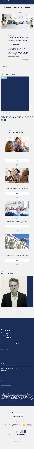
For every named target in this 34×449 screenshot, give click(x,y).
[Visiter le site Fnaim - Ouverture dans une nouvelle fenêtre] (24, 425)
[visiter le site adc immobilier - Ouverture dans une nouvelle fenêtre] (4, 425)
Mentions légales (16, 443)
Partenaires (21, 443)
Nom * (2, 347)
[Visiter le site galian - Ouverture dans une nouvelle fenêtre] (29, 425)
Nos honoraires (4, 443)
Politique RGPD (29, 443)
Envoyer (6, 387)
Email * (2, 358)
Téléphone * (3, 363)
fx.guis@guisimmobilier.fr (9, 333)
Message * (3, 373)
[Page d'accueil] (17, 7)
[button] (22, 309)
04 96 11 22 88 (6, 330)
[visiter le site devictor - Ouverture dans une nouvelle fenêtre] (14, 425)
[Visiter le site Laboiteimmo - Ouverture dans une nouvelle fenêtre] (17, 441)
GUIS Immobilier (11, 42)
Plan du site (10, 443)
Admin (25, 443)
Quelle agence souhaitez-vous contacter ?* (14, 368)
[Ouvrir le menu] (32, 7)
